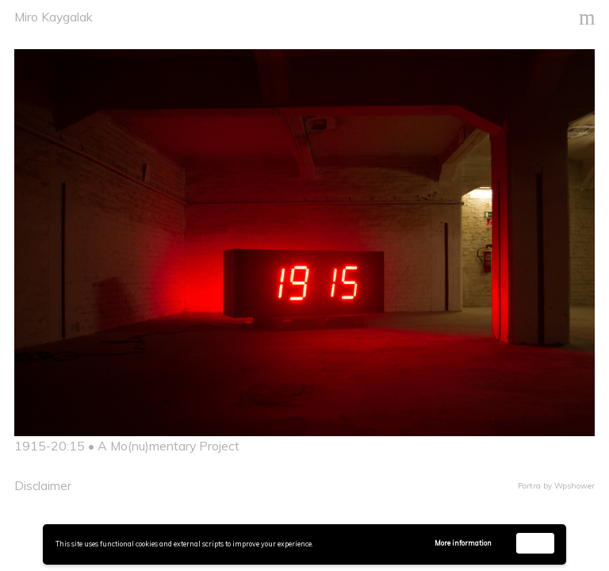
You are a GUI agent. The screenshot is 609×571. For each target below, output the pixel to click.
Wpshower (574, 486)
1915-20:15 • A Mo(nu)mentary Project (126, 446)
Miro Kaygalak (53, 17)
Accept (535, 542)
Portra (529, 486)
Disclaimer (42, 485)
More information (463, 542)
